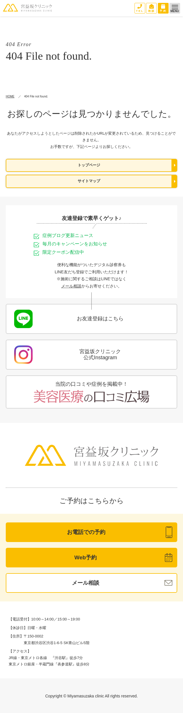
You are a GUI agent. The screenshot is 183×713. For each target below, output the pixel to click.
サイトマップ (89, 181)
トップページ (89, 165)
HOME (10, 96)
